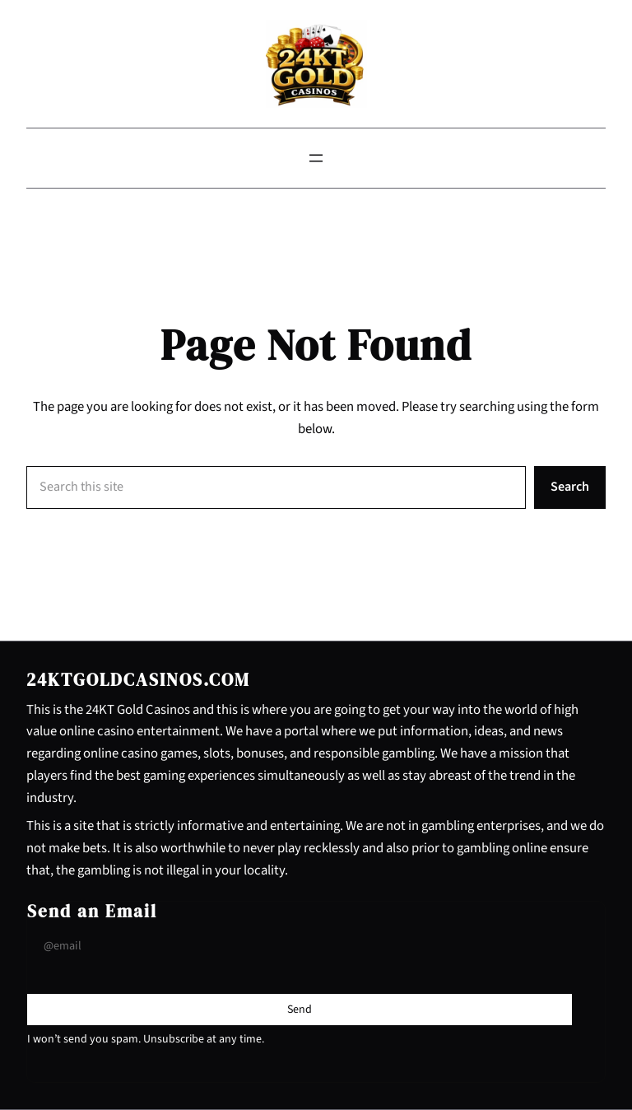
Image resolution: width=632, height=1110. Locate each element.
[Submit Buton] (299, 1009)
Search (570, 487)
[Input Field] (299, 946)
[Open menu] (316, 158)
